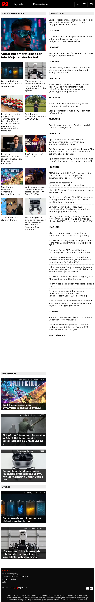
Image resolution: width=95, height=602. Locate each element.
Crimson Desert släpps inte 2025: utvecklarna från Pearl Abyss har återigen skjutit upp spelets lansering (69, 209)
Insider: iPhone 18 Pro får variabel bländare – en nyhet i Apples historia (71, 54)
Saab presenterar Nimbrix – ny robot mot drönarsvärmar (69, 112)
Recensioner (41, 4)
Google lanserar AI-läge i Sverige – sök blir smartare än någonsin (70, 126)
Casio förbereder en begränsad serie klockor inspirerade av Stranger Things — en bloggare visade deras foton (71, 22)
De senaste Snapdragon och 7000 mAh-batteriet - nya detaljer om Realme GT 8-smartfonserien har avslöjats (69, 327)
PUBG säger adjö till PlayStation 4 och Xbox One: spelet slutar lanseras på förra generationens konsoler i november (71, 175)
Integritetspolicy (9, 579)
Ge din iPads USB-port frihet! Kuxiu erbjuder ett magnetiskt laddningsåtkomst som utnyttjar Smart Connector (71, 199)
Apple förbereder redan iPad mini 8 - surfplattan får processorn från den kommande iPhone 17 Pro (67, 141)
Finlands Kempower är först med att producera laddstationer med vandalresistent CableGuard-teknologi (68, 293)
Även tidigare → (57, 335)
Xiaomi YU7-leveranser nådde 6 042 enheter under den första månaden (71, 318)
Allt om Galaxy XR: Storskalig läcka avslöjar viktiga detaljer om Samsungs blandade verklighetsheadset (70, 70)
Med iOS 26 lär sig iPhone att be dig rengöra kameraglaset (71, 191)
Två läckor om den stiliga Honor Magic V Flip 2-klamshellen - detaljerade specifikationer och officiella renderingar (71, 151)
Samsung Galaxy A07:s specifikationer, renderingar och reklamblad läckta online (70, 251)
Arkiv (4, 582)
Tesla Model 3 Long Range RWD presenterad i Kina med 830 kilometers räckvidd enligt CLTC (71, 242)
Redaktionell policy (10, 574)
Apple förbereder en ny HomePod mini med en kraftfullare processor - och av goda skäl (71, 160)
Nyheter (19, 4)
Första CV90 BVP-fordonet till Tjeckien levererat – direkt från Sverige (68, 104)
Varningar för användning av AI (15, 576)
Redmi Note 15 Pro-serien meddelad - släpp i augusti (71, 285)
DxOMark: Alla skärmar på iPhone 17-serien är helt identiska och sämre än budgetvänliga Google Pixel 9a (70, 39)
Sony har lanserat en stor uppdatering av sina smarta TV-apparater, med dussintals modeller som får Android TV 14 (70, 259)
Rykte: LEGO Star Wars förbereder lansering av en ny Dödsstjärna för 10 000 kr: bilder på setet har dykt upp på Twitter (71, 269)
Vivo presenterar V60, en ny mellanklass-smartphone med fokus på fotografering (69, 234)
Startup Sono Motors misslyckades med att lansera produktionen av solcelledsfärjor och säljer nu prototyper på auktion (71, 303)
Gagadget (5, 3)
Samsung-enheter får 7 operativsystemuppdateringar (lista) (67, 184)
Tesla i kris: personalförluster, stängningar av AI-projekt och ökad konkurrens (71, 277)
